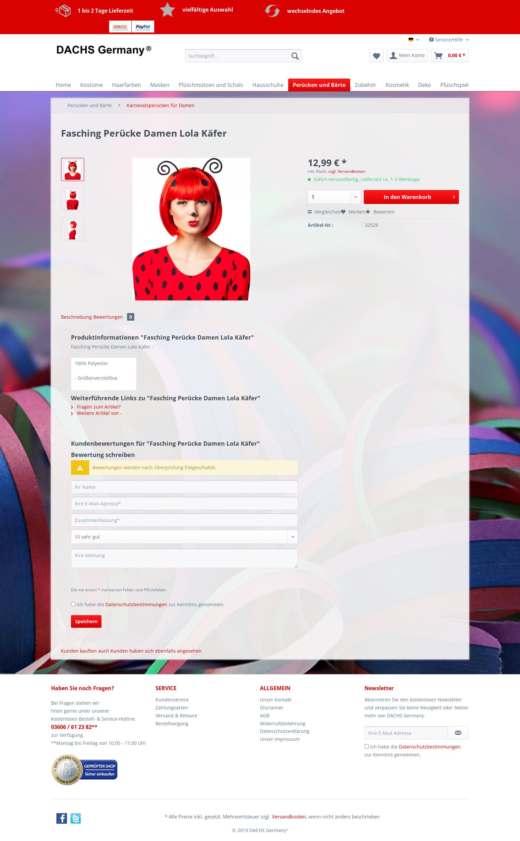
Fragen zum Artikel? (96, 407)
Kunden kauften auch (85, 651)
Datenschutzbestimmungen (136, 604)
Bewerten (380, 212)
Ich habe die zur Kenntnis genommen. (151, 604)
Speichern (86, 621)
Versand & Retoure (176, 715)
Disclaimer (272, 707)
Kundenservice (172, 699)
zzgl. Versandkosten (346, 171)
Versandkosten (289, 816)
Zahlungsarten (172, 707)
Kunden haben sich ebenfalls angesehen (156, 651)
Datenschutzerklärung (284, 731)
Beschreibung (76, 317)
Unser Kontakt (276, 699)
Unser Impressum (280, 739)
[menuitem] (243, 59)
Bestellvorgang (172, 723)
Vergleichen (324, 212)
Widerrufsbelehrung (282, 723)
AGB (264, 715)
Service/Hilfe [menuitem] (446, 39)
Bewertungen (113, 317)
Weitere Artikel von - (96, 413)
